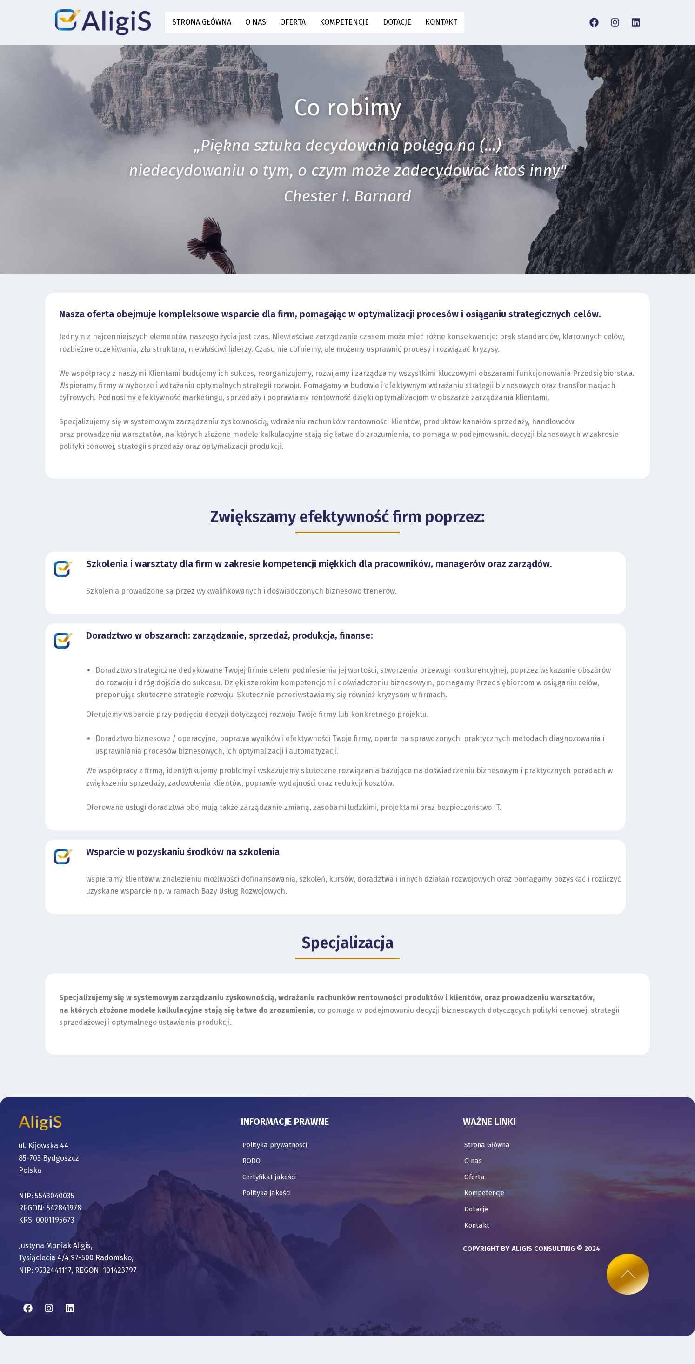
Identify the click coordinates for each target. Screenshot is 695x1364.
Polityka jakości (268, 1171)
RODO (252, 1138)
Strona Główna (201, 22)
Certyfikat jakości (271, 1154)
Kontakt (441, 22)
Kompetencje (344, 22)
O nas (255, 22)
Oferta (293, 22)
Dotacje (397, 22)
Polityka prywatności (277, 1121)
